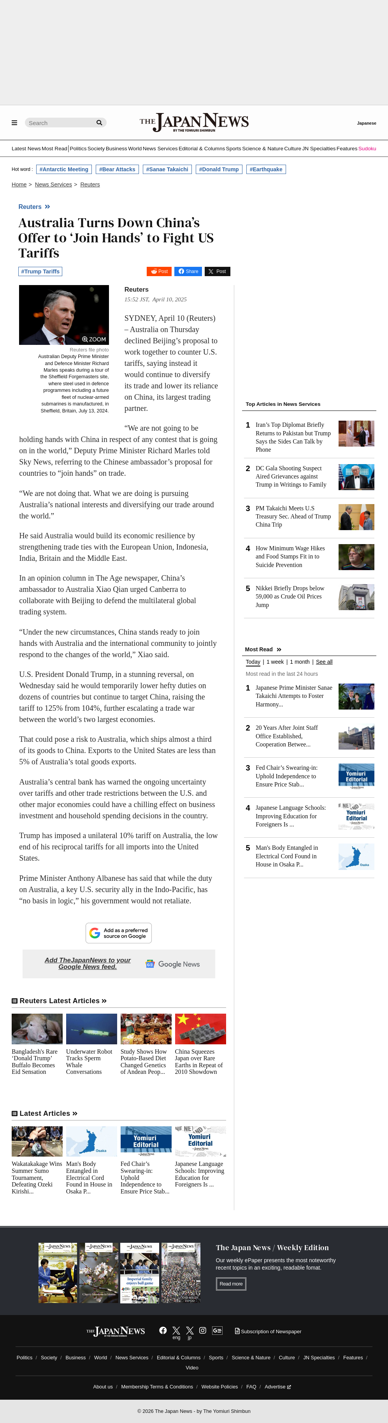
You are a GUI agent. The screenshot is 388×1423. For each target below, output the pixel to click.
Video (192, 1368)
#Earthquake (266, 169)
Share (192, 271)
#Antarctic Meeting (64, 169)
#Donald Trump (219, 169)
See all (324, 662)
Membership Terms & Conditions (157, 1387)
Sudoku (367, 148)
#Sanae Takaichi (167, 169)
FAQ (251, 1387)
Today (253, 662)
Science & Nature (262, 148)
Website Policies (220, 1387)
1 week (275, 662)
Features (347, 148)
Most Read (54, 148)
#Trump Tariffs (40, 271)
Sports (233, 148)
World (135, 148)
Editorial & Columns (202, 148)
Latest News (26, 148)
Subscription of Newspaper (268, 1331)
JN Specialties (318, 148)
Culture (292, 148)
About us (103, 1387)
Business (116, 148)
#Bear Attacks (117, 169)
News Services (160, 148)
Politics (78, 148)
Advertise (278, 1387)
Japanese (366, 123)
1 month (300, 662)
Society (96, 148)
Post (163, 271)
